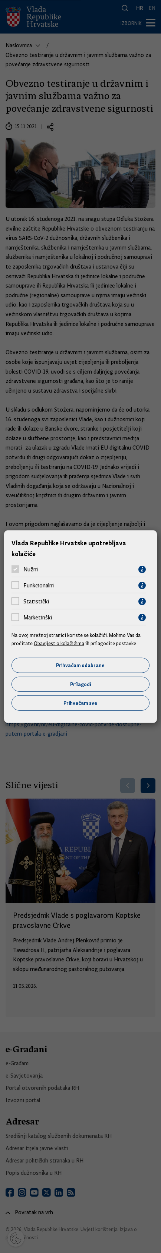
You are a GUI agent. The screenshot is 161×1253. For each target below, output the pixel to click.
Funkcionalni (38, 585)
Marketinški (37, 617)
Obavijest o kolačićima (59, 643)
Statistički (36, 601)
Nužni (30, 569)
